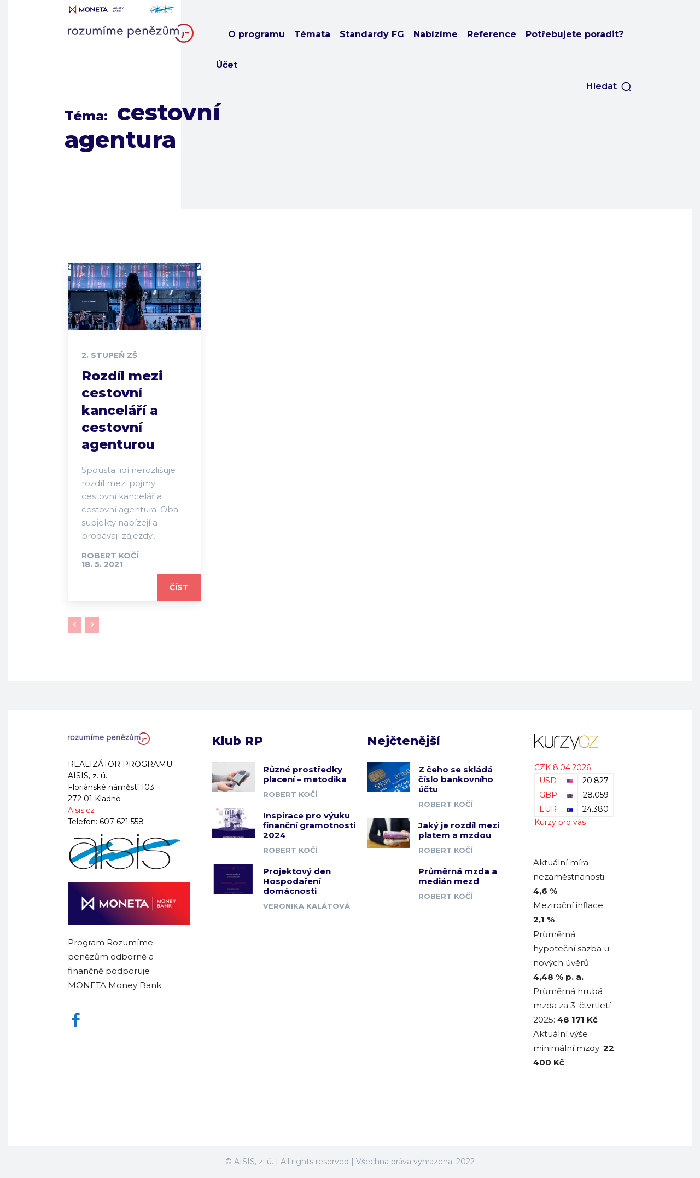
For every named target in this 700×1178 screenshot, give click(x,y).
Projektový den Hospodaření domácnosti (297, 881)
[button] (609, 86)
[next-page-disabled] (92, 625)
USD (548, 781)
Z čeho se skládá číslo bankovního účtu (455, 779)
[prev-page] (74, 625)
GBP (548, 795)
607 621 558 (122, 822)
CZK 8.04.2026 (562, 767)
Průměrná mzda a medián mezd (457, 876)
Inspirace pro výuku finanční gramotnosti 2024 (309, 825)
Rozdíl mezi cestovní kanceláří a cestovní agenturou (122, 410)
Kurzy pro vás (560, 822)
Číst (179, 587)
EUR (548, 809)
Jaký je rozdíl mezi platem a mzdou (458, 830)
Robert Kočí (109, 556)
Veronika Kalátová (306, 906)
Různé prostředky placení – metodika (305, 774)
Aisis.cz (81, 810)
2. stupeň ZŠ (109, 355)
